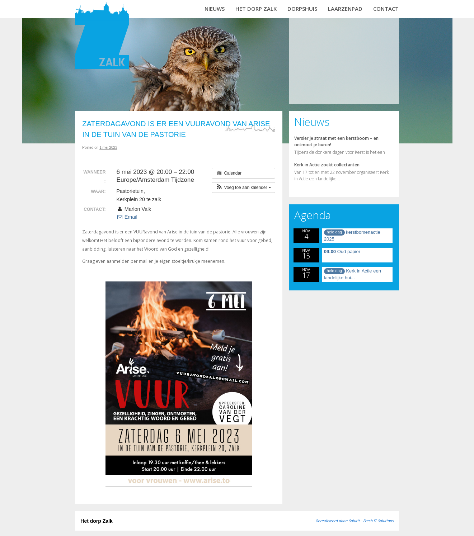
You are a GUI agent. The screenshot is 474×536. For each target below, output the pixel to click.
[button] (243, 187)
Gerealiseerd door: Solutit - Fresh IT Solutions (354, 520)
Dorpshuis (302, 8)
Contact (386, 8)
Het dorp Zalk (256, 8)
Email (126, 217)
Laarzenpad (345, 8)
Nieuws (215, 8)
